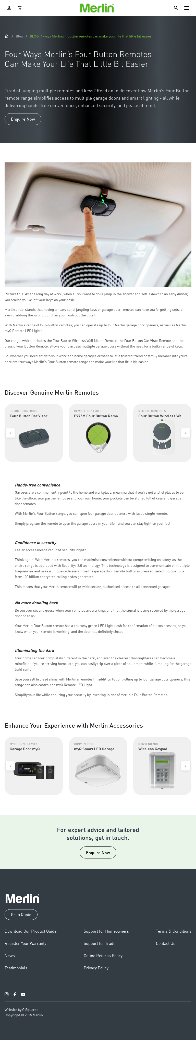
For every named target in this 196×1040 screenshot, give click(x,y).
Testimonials (16, 967)
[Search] (176, 8)
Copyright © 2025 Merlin (24, 1014)
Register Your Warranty (25, 943)
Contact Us (165, 943)
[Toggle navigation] (187, 8)
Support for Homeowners (106, 931)
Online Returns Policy (103, 955)
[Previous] (10, 433)
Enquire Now (23, 119)
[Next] (185, 433)
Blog (19, 36)
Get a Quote (21, 914)
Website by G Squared (22, 1009)
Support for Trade (99, 943)
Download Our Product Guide (30, 931)
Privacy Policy (96, 967)
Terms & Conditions (173, 931)
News (10, 955)
